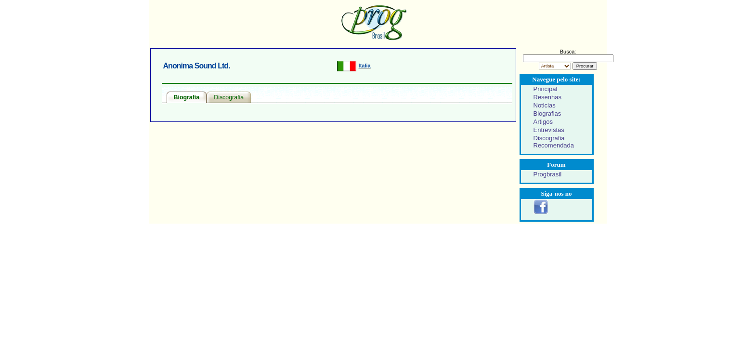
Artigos (543, 121)
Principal (546, 89)
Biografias (547, 113)
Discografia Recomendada (554, 141)
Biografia (187, 97)
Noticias (545, 105)
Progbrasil (548, 174)
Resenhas (548, 97)
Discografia (229, 97)
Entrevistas (549, 129)
